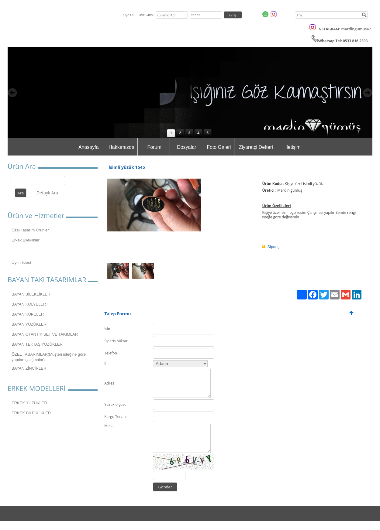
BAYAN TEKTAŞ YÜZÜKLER (37, 344)
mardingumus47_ (356, 29)
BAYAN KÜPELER (28, 314)
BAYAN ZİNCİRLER (29, 368)
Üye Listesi (21, 262)
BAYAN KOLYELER (29, 304)
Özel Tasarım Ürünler (30, 230)
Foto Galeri (219, 147)
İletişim (293, 147)
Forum (154, 147)
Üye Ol (128, 14)
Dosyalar (186, 147)
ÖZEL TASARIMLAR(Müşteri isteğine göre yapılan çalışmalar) (49, 357)
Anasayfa (88, 147)
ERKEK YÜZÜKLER (29, 403)
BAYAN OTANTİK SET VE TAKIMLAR (45, 334)
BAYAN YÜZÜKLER (29, 324)
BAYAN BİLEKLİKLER (31, 294)
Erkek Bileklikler (26, 240)
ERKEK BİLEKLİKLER (31, 413)
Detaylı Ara (47, 193)
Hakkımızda (121, 147)
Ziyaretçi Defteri (256, 147)
